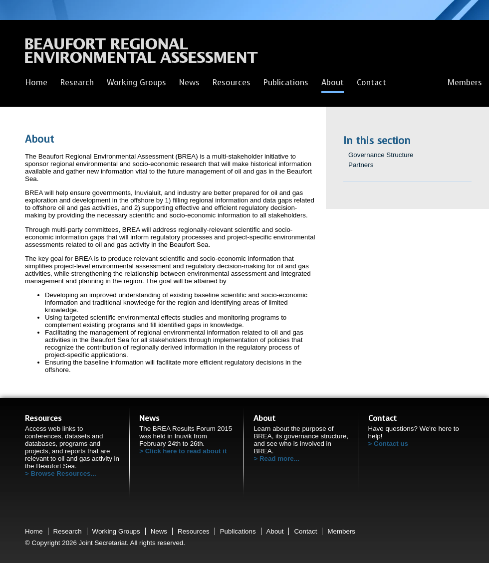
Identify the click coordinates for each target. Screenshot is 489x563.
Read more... (279, 458)
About (332, 82)
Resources (231, 82)
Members (465, 82)
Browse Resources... (63, 473)
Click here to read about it (186, 451)
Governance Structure (380, 155)
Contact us (391, 443)
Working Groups (136, 82)
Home (36, 82)
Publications (285, 82)
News (189, 82)
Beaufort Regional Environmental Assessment (141, 53)
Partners (360, 165)
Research (77, 82)
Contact (371, 82)
